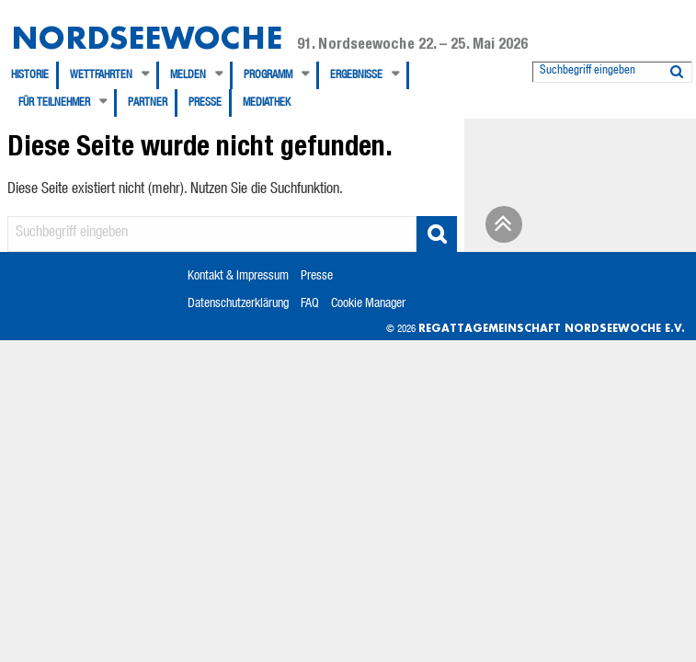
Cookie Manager (368, 304)
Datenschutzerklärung (238, 304)
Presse (205, 102)
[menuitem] (35, 75)
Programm (268, 75)
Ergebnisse (356, 75)
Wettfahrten (101, 75)
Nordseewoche (146, 37)
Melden (188, 75)
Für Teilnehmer (54, 102)
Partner (147, 102)
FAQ (310, 304)
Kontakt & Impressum (238, 276)
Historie (30, 75)
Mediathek (267, 102)
